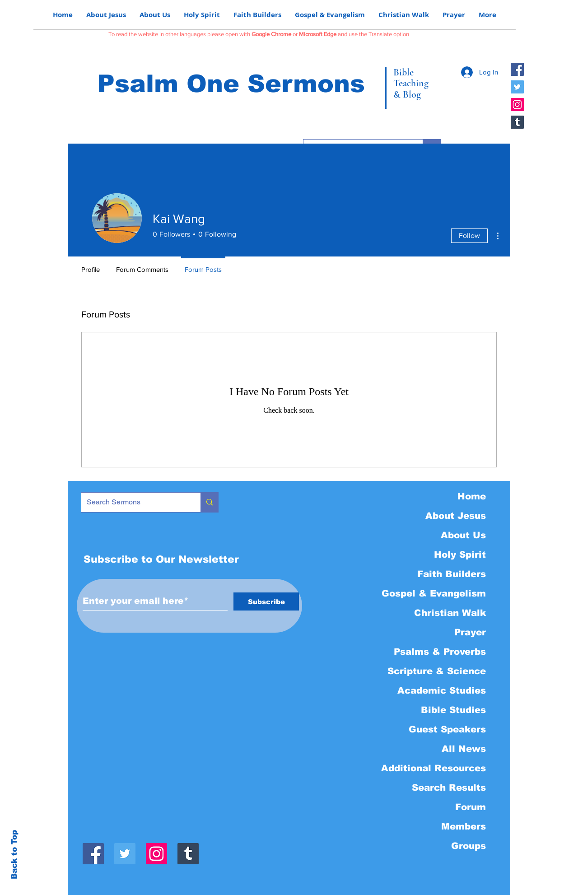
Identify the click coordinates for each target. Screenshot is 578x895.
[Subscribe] (266, 601)
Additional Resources (433, 768)
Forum (470, 807)
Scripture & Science (436, 671)
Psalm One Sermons (231, 83)
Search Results (449, 787)
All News (464, 749)
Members (463, 826)
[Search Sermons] (134, 502)
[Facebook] (517, 69)
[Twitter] (517, 86)
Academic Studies (441, 690)
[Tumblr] (517, 122)
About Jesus (455, 516)
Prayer (470, 632)
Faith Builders (451, 574)
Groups (468, 846)
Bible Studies (453, 710)
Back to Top (14, 854)
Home (471, 496)
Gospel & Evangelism (434, 593)
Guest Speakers (447, 729)
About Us (463, 535)
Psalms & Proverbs (440, 652)
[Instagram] (517, 104)
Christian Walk (450, 613)
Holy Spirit (460, 554)
